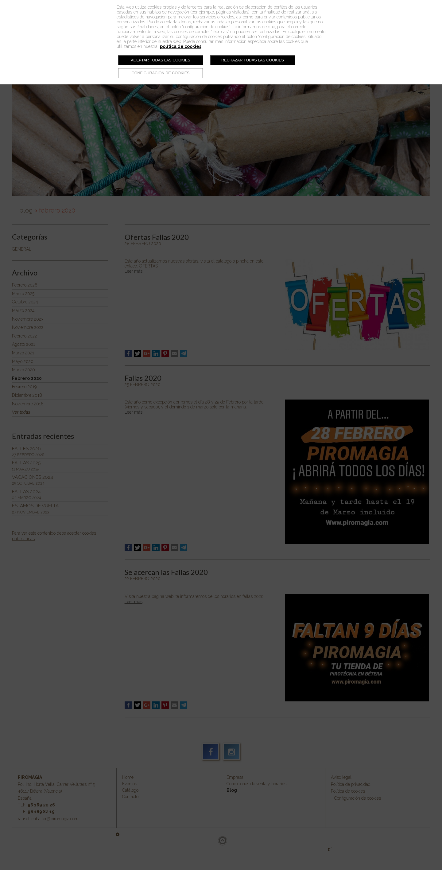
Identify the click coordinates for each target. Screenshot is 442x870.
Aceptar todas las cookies (160, 60)
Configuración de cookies (161, 73)
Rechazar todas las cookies (252, 60)
